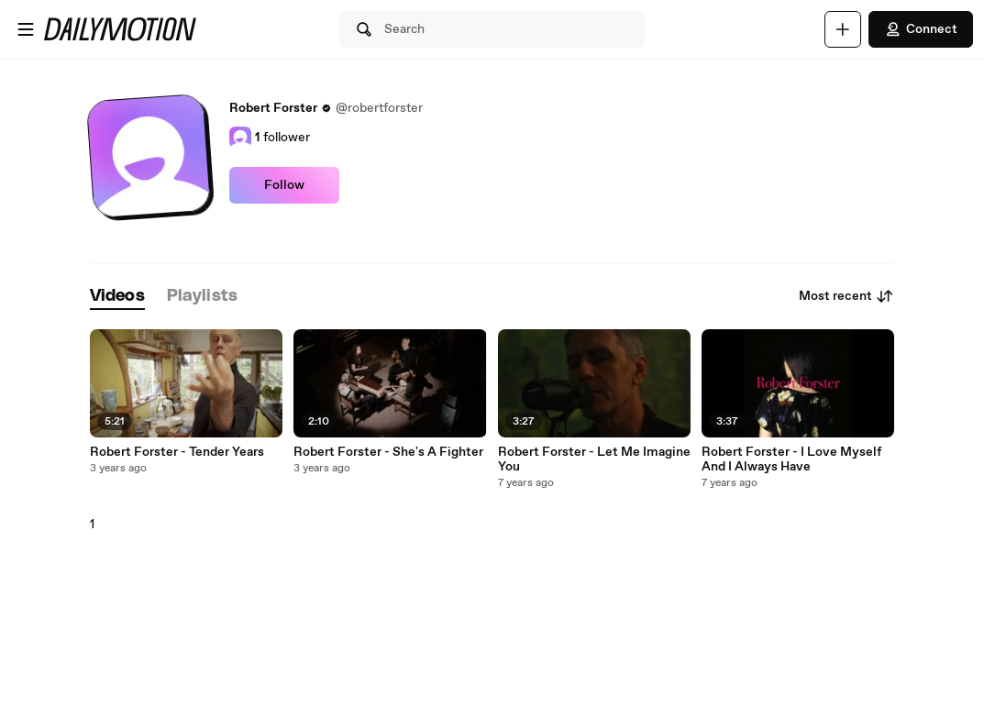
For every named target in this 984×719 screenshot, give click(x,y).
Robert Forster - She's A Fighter (388, 452)
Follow (284, 185)
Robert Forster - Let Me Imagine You (594, 459)
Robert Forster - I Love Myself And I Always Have (791, 459)
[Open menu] (25, 29)
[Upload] (842, 29)
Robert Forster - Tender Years (177, 452)
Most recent (846, 296)
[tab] (117, 296)
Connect (920, 29)
